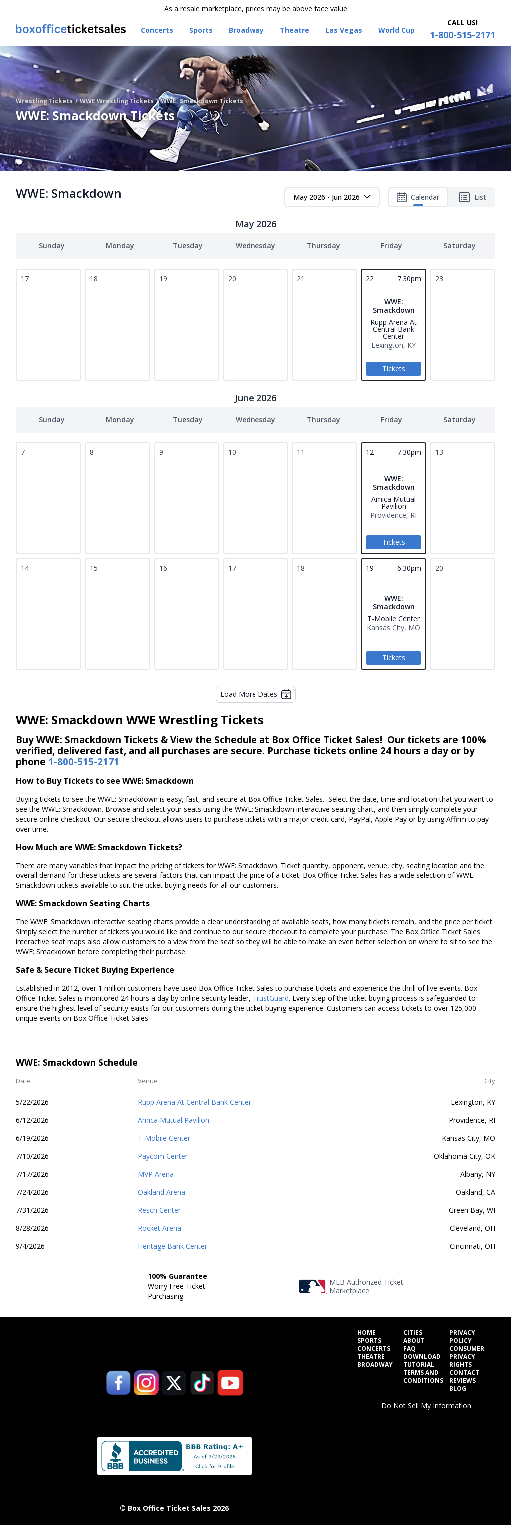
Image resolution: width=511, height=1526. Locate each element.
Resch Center (159, 1210)
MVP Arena (156, 1174)
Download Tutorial (422, 1361)
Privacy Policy (462, 1337)
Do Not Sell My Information (426, 1405)
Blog (457, 1389)
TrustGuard (271, 998)
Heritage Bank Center (172, 1246)
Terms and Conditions (423, 1377)
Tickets (393, 368)
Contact (464, 1373)
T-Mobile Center (164, 1138)
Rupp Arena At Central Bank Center (194, 1102)
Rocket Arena (159, 1228)
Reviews (462, 1381)
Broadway (375, 1365)
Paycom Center (163, 1156)
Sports (369, 1341)
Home (366, 1333)
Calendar (418, 199)
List (472, 197)
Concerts (373, 1349)
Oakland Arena (161, 1192)
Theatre (371, 1357)
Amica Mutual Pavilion (173, 1120)
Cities (412, 1333)
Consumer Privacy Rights (466, 1357)
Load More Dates (255, 694)
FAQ (409, 1349)
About (414, 1341)
